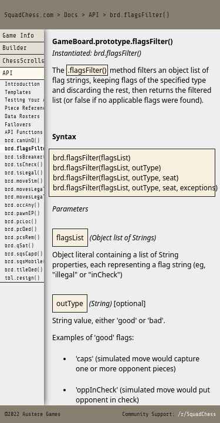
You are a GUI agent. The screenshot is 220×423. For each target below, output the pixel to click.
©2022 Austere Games (32, 414)
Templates (18, 92)
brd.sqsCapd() (24, 254)
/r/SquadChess (197, 414)
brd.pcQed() (21, 229)
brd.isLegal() (24, 173)
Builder (14, 48)
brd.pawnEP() (22, 213)
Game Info (18, 35)
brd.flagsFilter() (140, 15)
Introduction (22, 84)
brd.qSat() (19, 246)
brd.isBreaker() (27, 157)
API (94, 15)
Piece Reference (27, 108)
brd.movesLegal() (28, 189)
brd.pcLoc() (21, 221)
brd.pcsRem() (22, 237)
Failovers (18, 124)
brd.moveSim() (24, 181)
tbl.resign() (22, 278)
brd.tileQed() (24, 270)
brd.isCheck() (24, 164)
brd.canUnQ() (22, 140)
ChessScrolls (23, 61)
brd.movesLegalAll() (32, 197)
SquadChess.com (28, 15)
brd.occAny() (22, 205)
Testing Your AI (27, 100)
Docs (71, 15)
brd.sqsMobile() (27, 261)
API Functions (24, 132)
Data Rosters (22, 116)
